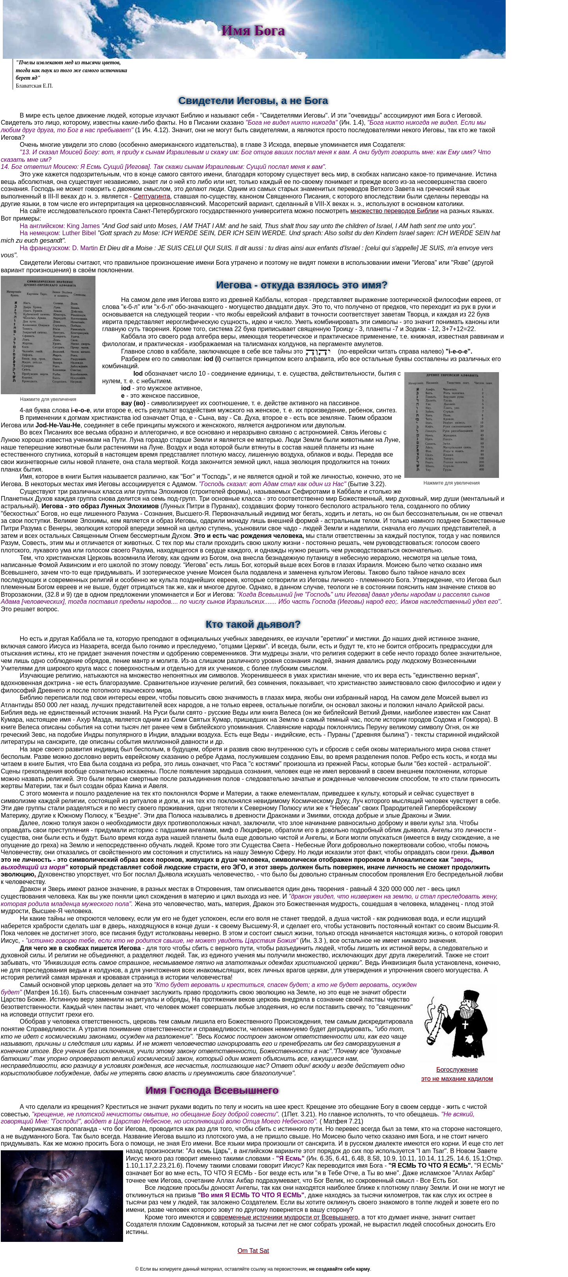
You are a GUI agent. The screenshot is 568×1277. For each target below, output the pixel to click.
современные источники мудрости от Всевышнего (284, 1217)
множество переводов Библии (395, 211)
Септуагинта (151, 196)
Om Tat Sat (253, 1250)
